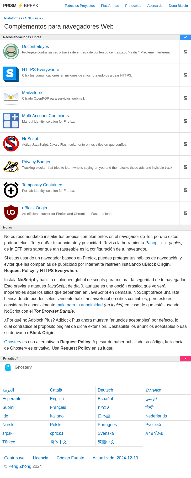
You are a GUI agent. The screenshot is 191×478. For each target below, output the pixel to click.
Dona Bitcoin (178, 6)
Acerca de (155, 6)
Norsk (7, 424)
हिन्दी (149, 407)
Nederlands (156, 416)
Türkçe (8, 442)
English (57, 398)
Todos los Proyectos (80, 6)
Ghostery (12, 342)
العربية (8, 390)
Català (56, 390)
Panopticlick (156, 243)
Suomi (8, 407)
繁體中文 (106, 442)
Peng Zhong (20, 466)
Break (20, 5)
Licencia (40, 458)
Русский (153, 424)
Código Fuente (70, 458)
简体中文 (58, 442)
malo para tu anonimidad (79, 305)
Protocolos (133, 6)
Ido (5, 416)
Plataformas (110, 6)
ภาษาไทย (154, 433)
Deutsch (105, 390)
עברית (103, 407)
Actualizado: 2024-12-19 (115, 458)
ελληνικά (153, 390)
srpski (7, 433)
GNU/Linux (33, 18)
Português (107, 424)
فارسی (151, 398)
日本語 (104, 416)
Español (105, 398)
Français (58, 407)
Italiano (57, 416)
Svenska (106, 433)
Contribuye (14, 458)
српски (56, 433)
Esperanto (12, 398)
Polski (55, 424)
